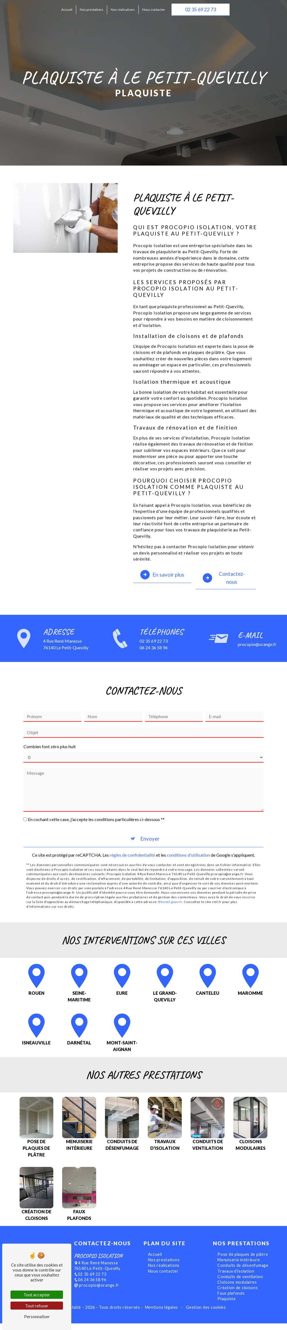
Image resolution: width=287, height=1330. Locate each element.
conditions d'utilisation (188, 834)
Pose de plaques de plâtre (242, 1261)
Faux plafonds (230, 1300)
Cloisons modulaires (237, 1289)
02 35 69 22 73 (200, 9)
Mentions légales (161, 1314)
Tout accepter (36, 1294)
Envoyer (150, 819)
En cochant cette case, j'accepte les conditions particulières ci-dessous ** (96, 799)
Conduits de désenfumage (242, 1272)
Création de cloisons (237, 1294)
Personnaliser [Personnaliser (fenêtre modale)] (37, 1316)
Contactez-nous (224, 557)
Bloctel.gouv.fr (170, 882)
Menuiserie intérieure (238, 1267)
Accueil (66, 9)
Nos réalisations (123, 9)
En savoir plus (162, 554)
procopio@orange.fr (96, 1292)
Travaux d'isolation (235, 1278)
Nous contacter (153, 9)
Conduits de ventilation (240, 1283)
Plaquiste (226, 1306)
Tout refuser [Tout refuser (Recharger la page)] (36, 1305)
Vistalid (73, 1314)
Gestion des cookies (205, 1314)
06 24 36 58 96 (90, 1286)
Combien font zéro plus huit (49, 726)
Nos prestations (91, 9)
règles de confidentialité (132, 834)
